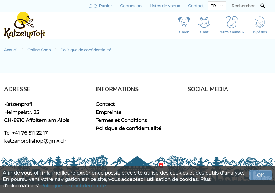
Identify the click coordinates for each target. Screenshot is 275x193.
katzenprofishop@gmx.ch (35, 141)
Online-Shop (39, 49)
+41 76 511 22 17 (30, 133)
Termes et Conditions (121, 120)
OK (260, 175)
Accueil (11, 49)
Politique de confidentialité (85, 49)
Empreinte (108, 112)
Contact (196, 5)
